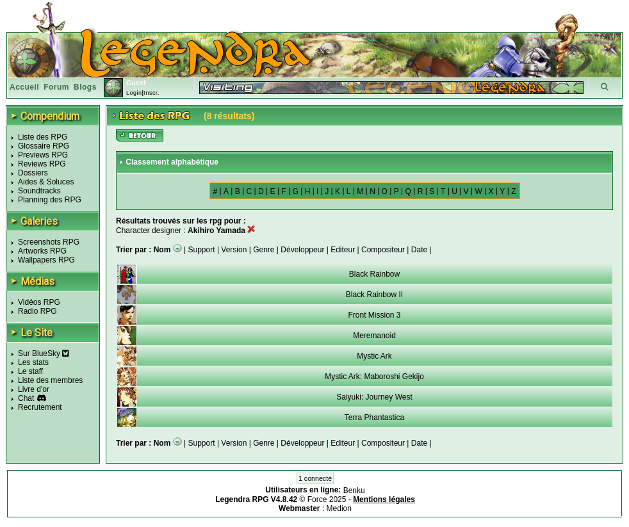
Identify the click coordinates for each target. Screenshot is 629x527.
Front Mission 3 (374, 315)
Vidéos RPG (39, 302)
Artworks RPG (42, 251)
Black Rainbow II (374, 294)
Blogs (85, 87)
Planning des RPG (49, 199)
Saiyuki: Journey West (374, 397)
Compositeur (383, 249)
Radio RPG (37, 311)
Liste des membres (50, 380)
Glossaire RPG (43, 146)
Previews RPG (43, 154)
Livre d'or (33, 389)
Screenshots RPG (48, 242)
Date (419, 249)
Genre (263, 249)
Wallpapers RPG (46, 259)
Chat (26, 398)
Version (234, 249)
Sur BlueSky (43, 353)
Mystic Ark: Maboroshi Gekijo (374, 376)
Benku (354, 490)
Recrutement (40, 407)
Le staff (30, 371)
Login (134, 93)
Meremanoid (374, 335)
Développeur (302, 249)
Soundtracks (39, 190)
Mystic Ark (374, 356)
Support (201, 249)
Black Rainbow (374, 274)
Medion (339, 508)
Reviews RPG (42, 163)
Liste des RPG (42, 137)
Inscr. (151, 93)
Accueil (24, 87)
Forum (56, 87)
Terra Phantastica (374, 417)
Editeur (343, 249)
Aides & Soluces (46, 181)
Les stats (33, 362)
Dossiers (33, 172)
